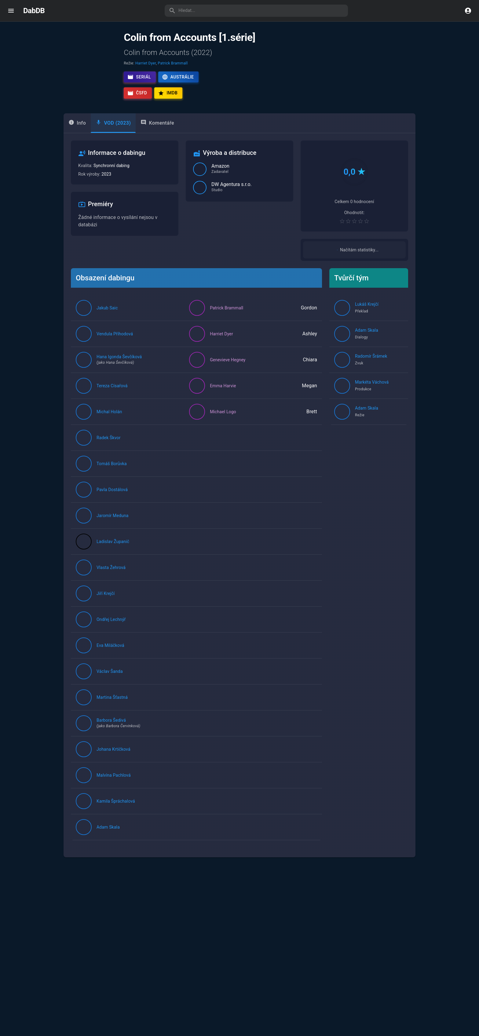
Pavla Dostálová (112, 504)
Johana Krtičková (113, 764)
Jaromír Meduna (113, 530)
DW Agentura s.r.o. (231, 193)
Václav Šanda (110, 686)
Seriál (139, 77)
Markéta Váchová (372, 397)
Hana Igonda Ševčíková (119, 371)
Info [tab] (77, 131)
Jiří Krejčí (106, 608)
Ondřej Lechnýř (111, 634)
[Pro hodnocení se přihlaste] (354, 229)
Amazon (220, 174)
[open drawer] (11, 10)
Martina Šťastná (112, 712)
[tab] (113, 131)
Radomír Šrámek (371, 371)
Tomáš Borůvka (112, 478)
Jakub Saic (107, 322)
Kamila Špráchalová (116, 816)
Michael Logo (223, 426)
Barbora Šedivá (111, 735)
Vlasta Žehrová (111, 582)
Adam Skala (108, 842)
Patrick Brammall (173, 63)
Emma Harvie (223, 400)
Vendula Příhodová (115, 348)
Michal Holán (109, 426)
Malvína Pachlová (114, 790)
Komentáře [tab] (157, 131)
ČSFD (137, 93)
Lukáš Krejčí (366, 319)
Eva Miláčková (110, 660)
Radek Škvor (109, 452)
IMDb (167, 93)
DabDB (34, 10)
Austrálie (178, 77)
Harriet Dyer (145, 63)
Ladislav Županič (113, 556)
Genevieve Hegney (228, 374)
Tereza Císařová (112, 400)
